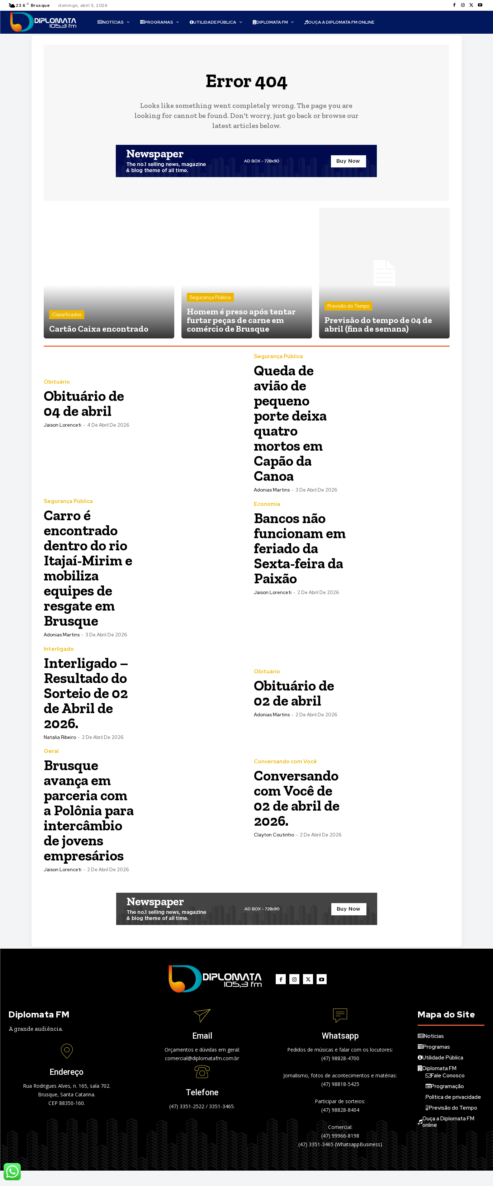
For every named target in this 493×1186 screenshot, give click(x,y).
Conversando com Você (285, 762)
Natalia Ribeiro (60, 738)
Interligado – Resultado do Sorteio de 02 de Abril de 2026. (88, 693)
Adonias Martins (272, 490)
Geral (51, 751)
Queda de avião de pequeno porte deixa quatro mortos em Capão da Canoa (292, 423)
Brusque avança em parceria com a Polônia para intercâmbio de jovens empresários (87, 818)
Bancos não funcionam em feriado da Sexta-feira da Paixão (300, 548)
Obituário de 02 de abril (295, 693)
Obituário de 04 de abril (85, 403)
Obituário (57, 382)
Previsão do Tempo (348, 306)
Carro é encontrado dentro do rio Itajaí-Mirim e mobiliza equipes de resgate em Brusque (90, 568)
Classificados (66, 315)
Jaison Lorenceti (62, 425)
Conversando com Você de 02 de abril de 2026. (298, 798)
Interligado (59, 649)
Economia (267, 504)
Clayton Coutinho (274, 835)
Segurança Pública (210, 298)
